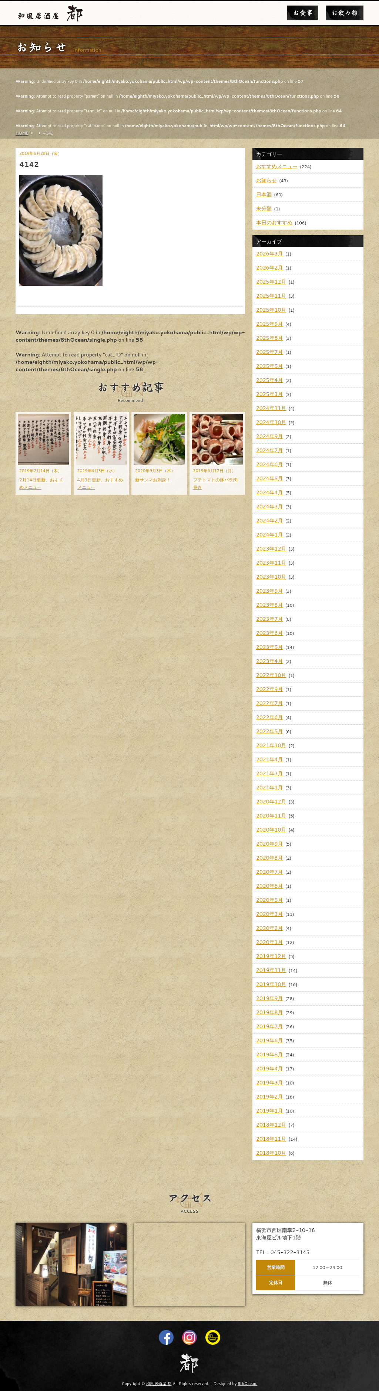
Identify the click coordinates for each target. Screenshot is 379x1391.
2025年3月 (269, 394)
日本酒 (264, 194)
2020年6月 (269, 886)
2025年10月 (271, 310)
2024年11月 (271, 408)
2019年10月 (271, 984)
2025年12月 (271, 281)
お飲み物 (344, 13)
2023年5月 (269, 647)
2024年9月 (269, 436)
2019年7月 (269, 1026)
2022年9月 (269, 689)
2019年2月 (269, 1096)
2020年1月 (269, 942)
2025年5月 (269, 366)
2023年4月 (269, 661)
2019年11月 (271, 970)
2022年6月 (269, 717)
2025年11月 (271, 295)
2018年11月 (271, 1139)
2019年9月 (269, 998)
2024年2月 (269, 520)
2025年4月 (269, 380)
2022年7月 (269, 703)
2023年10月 (271, 577)
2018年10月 (271, 1153)
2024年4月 (269, 492)
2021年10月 (271, 745)
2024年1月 (269, 534)
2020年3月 (269, 914)
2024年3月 (269, 506)
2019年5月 (269, 1054)
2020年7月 (269, 872)
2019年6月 (269, 1040)
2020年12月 (271, 801)
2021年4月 (269, 759)
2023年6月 (269, 633)
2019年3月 (269, 1082)
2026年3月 (269, 253)
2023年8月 (269, 605)
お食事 (303, 13)
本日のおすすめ (274, 222)
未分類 (264, 208)
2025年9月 (269, 324)
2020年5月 (269, 900)
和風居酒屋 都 (158, 1384)
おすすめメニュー (277, 166)
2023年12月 (271, 548)
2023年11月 (271, 562)
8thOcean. (247, 1384)
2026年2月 (269, 267)
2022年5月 (269, 731)
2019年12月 (271, 956)
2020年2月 (269, 928)
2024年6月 (269, 464)
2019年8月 (269, 1012)
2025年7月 (269, 352)
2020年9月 (269, 843)
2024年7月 (269, 450)
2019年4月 (269, 1068)
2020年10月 (271, 829)
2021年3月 (269, 773)
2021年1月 (269, 787)
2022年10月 (271, 675)
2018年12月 (271, 1124)
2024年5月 (269, 478)
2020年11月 (271, 815)
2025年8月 (269, 338)
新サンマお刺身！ (153, 480)
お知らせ (266, 180)
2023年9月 (269, 591)
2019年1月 (269, 1110)
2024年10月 (271, 422)
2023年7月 (269, 619)
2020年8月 (269, 858)
